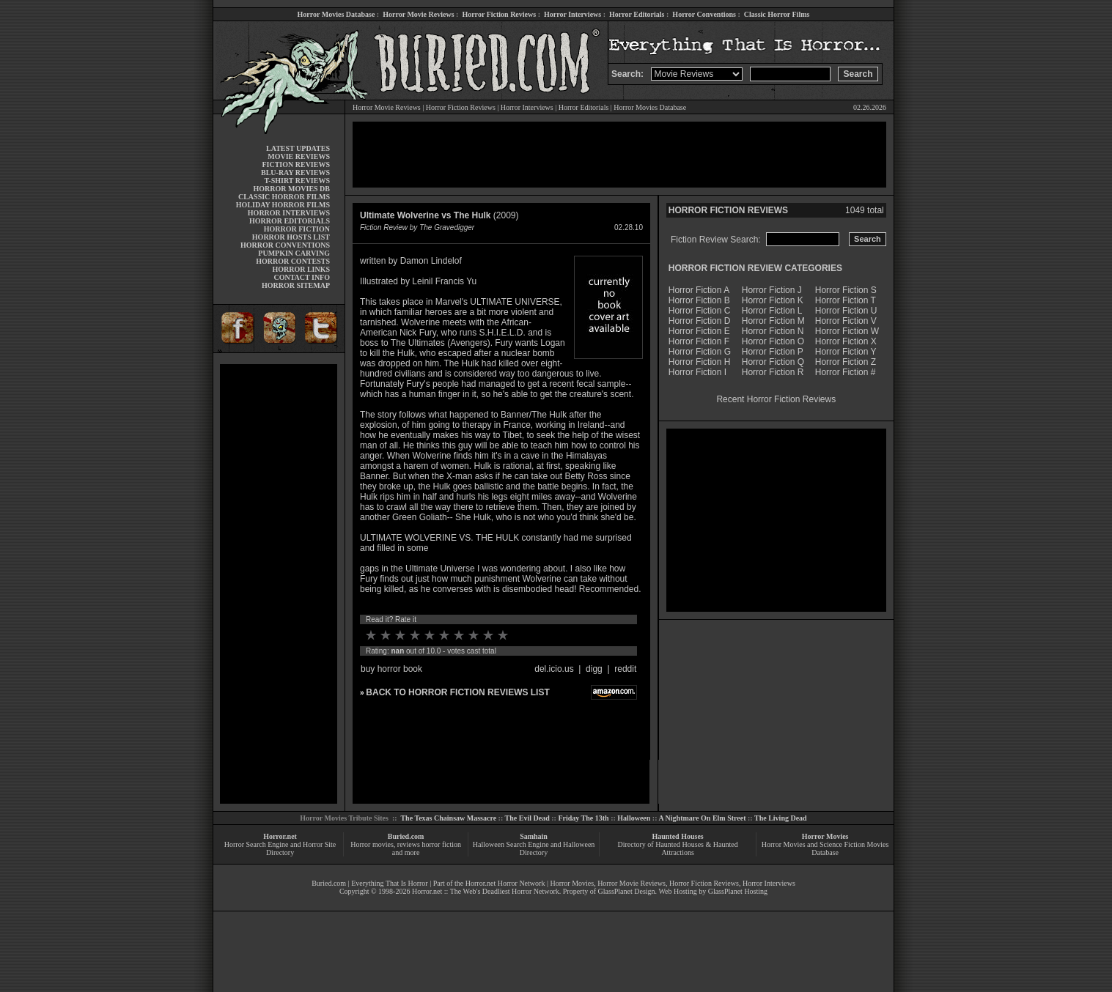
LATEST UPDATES (298, 148)
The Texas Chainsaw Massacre (448, 818)
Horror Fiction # (845, 372)
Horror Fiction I (697, 372)
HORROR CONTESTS (293, 261)
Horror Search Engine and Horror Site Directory (280, 848)
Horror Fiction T (845, 300)
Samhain (534, 836)
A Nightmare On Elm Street (701, 818)
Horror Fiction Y (846, 352)
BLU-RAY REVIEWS (295, 173)
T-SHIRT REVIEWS (297, 181)
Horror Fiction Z (845, 362)
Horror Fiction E (699, 331)
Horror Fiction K (772, 300)
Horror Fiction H (700, 362)
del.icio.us (553, 669)
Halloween (633, 818)
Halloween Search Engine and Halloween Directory (534, 848)
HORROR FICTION (297, 229)
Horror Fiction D (700, 321)
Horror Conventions (704, 14)
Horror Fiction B (699, 300)
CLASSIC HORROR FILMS (284, 197)
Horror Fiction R (773, 372)
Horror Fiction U (846, 311)
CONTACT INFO (301, 277)
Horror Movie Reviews (418, 14)
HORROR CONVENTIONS (285, 245)
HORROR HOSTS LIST (291, 237)
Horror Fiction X (846, 341)
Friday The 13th (583, 818)
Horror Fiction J (772, 290)
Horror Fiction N (773, 331)
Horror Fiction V (846, 321)
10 (503, 635)
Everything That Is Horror (389, 883)
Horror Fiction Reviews (499, 14)
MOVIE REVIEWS (299, 156)
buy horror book (391, 669)
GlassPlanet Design (626, 891)
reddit (625, 669)
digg (594, 669)
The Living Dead (780, 818)
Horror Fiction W (847, 331)
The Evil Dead (527, 818)
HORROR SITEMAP (296, 285)
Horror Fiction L (772, 311)
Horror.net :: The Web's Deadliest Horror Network (485, 891)
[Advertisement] (278, 584)
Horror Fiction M (773, 321)
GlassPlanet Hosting (737, 891)
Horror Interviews (572, 14)
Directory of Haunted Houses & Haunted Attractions (678, 848)
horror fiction (441, 844)
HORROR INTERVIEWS (289, 213)
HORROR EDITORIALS (289, 221)
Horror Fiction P (772, 352)
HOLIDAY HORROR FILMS (283, 205)
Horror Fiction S (846, 290)
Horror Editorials (636, 14)
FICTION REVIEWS (296, 164)
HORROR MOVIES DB (292, 189)
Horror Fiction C (700, 311)
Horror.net (280, 836)
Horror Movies (825, 836)
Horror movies (372, 844)
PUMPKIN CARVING (294, 253)
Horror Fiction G (700, 352)
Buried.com (406, 836)
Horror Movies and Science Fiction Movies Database (825, 848)
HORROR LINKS (301, 269)
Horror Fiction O (773, 341)
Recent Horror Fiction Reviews (776, 399)
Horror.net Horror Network (505, 883)
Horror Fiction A (699, 290)
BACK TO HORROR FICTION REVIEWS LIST (457, 692)
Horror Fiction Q (773, 362)
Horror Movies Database (336, 14)
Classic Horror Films (777, 14)
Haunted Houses (677, 836)
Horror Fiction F (699, 341)
